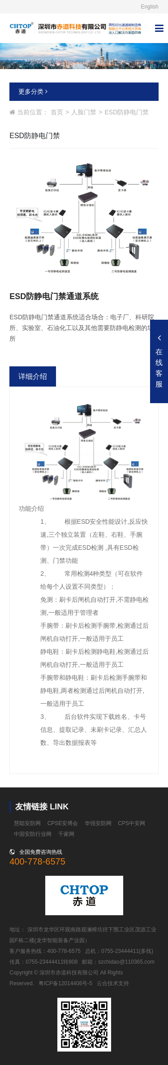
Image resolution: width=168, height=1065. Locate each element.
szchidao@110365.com (126, 962)
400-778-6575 (37, 861)
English (149, 7)
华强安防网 (98, 823)
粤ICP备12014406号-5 (65, 983)
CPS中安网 (131, 823)
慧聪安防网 (27, 823)
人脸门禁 (83, 112)
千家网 (66, 834)
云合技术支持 (113, 983)
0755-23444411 (120, 951)
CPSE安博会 (62, 823)
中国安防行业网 (33, 834)
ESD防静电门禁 (127, 112)
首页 (57, 112)
